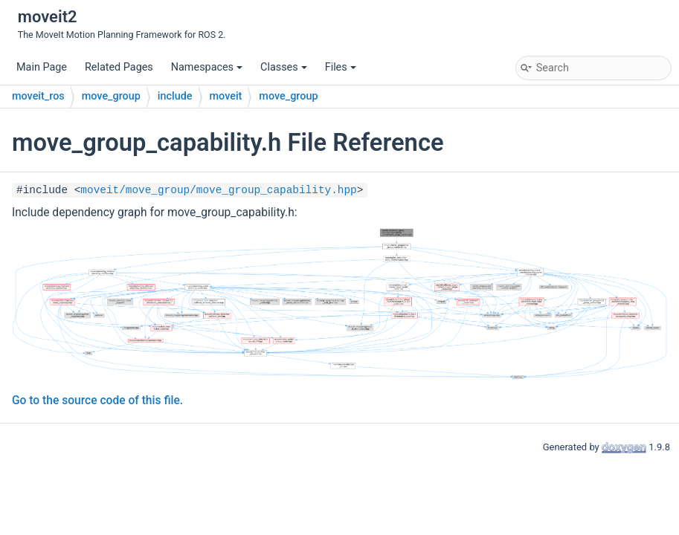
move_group (111, 96)
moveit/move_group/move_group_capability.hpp (218, 190)
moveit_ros (38, 96)
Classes (283, 67)
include (175, 96)
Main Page (41, 67)
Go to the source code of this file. (97, 400)
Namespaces (206, 67)
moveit (226, 96)
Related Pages (119, 67)
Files (340, 67)
